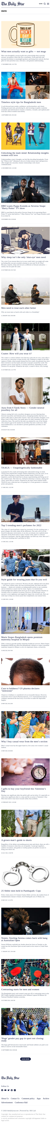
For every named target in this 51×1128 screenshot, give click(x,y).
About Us (5, 1098)
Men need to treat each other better (18, 308)
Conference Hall (21, 1102)
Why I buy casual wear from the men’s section (24, 741)
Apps (39, 1098)
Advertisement (7, 1102)
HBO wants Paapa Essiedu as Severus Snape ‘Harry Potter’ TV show (23, 207)
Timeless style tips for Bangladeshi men (21, 102)
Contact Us (15, 1098)
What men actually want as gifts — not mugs (23, 51)
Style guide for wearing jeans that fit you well (24, 579)
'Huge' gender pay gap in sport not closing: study (22, 1039)
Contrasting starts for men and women (20, 989)
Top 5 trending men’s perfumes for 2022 (21, 525)
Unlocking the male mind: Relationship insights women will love (25, 154)
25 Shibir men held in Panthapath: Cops (21, 890)
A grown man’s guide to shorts (16, 840)
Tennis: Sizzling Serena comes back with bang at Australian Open (24, 939)
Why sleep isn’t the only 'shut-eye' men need (23, 257)
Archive (46, 1098)
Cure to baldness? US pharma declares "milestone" (20, 689)
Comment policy (28, 1098)
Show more (25, 1059)
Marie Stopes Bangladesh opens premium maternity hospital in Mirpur (21, 638)
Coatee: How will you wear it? (16, 353)
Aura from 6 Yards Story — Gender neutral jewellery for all (22, 408)
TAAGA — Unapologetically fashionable (21, 467)
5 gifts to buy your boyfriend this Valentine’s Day (23, 789)
